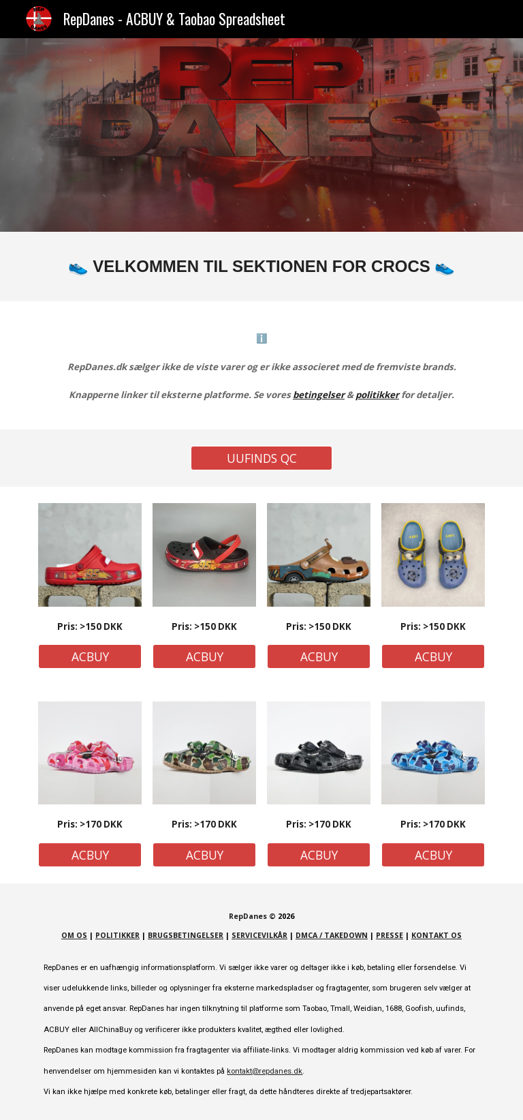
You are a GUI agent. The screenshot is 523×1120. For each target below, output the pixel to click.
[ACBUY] (89, 656)
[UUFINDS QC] (261, 458)
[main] (261, 266)
